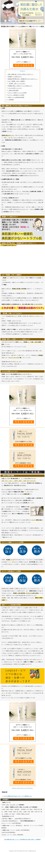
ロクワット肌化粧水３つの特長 (16, 95)
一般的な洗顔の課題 (13, 90)
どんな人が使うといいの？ (15, 88)
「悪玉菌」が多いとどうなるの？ (16, 83)
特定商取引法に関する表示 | (27, 839)
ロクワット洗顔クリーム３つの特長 (17, 92)
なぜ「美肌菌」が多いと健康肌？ (16, 81)
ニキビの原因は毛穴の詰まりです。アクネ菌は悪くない (17, 796)
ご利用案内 (11, 99)
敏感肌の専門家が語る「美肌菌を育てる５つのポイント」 (23, 79)
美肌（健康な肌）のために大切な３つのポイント (20, 74)
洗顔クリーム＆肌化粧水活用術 (16, 97)
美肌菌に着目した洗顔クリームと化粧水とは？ (20, 85)
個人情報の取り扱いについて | (12, 839)
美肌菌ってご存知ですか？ (15, 76)
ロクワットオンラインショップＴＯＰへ (22, 788)
